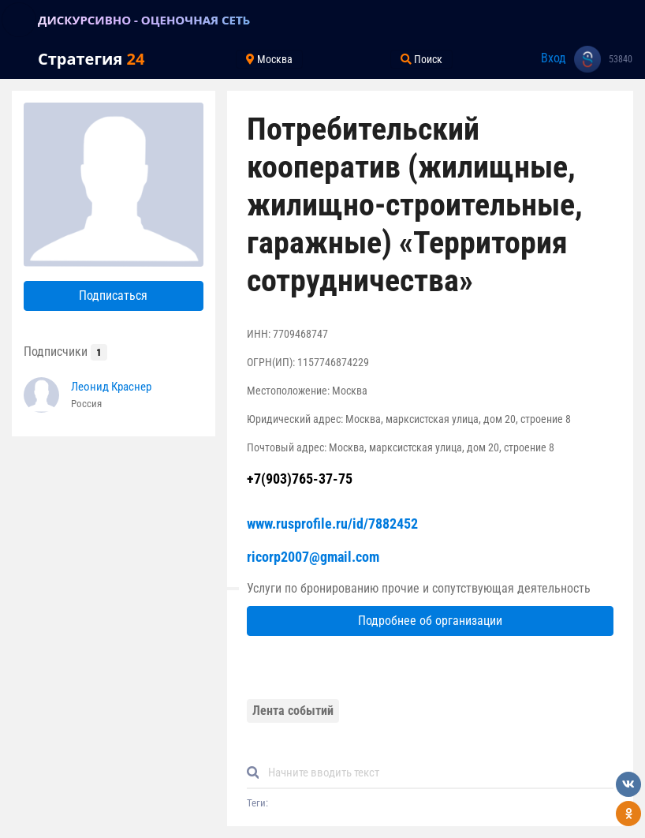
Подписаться (113, 295)
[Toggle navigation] (19, 19)
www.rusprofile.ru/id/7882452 (332, 523)
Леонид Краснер (111, 387)
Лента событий (293, 710)
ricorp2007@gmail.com (313, 556)
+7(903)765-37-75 (299, 478)
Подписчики (65, 351)
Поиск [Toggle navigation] (421, 59)
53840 (620, 59)
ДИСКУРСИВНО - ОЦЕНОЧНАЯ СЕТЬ (144, 20)
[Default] (436, 772)
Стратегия (91, 58)
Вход (553, 58)
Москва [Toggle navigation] (269, 59)
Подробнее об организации (430, 620)
